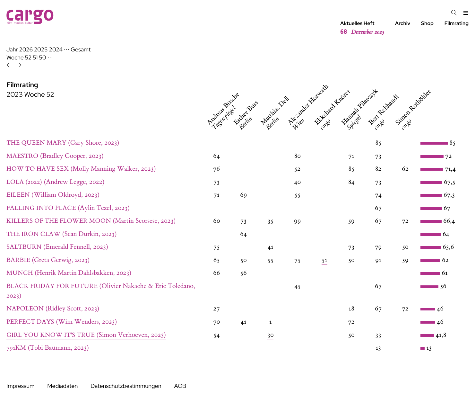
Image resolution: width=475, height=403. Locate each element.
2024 (56, 49)
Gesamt (81, 49)
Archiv (402, 23)
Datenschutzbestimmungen (126, 386)
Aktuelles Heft (362, 28)
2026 (26, 49)
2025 (41, 49)
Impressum (20, 386)
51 (35, 57)
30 (270, 335)
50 (42, 57)
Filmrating (457, 23)
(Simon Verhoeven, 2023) (86, 335)
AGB (180, 386)
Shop (427, 23)
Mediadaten (62, 386)
